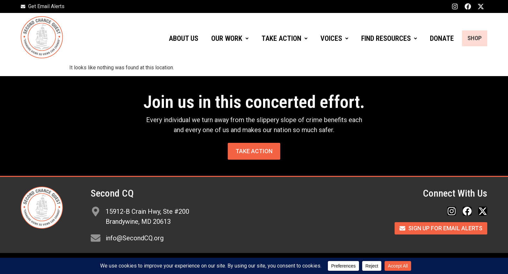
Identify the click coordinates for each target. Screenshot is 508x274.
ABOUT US (176, 38)
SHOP (471, 38)
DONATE (435, 38)
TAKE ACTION (277, 38)
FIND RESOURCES (382, 38)
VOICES (327, 38)
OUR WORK (222, 38)
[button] (222, 38)
